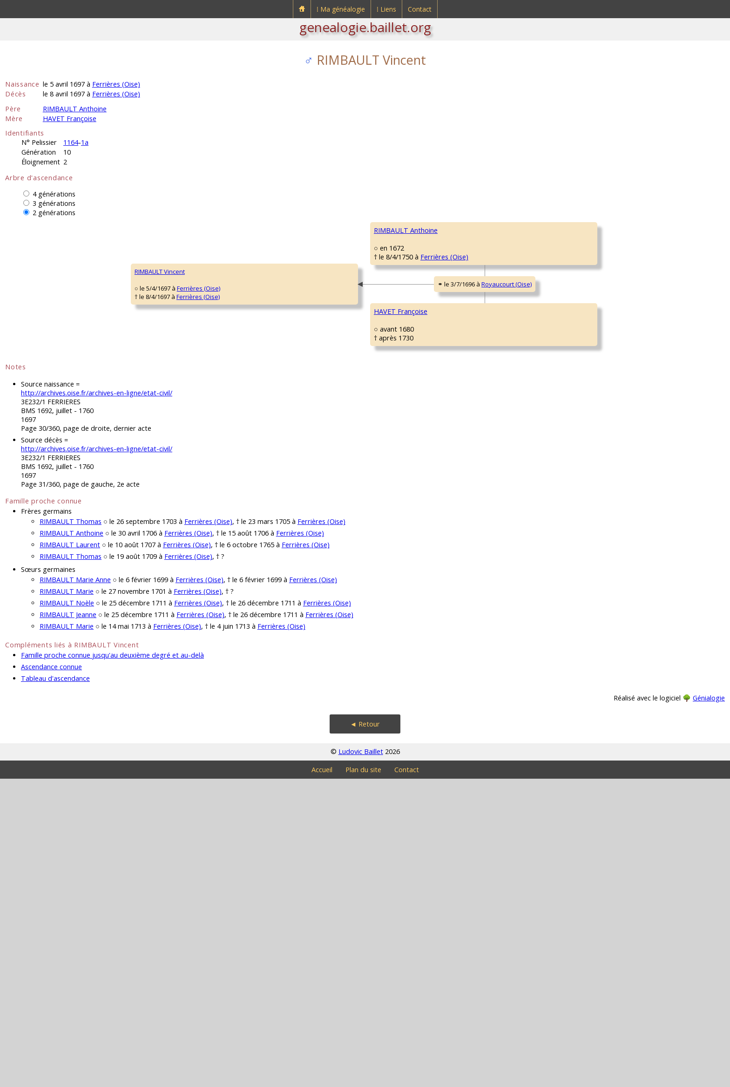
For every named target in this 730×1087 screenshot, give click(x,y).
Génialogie (709, 1006)
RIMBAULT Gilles (396, 258)
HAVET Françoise (69, 118)
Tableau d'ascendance (55, 986)
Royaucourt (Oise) (296, 440)
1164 (70, 142)
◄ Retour (365, 1032)
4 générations (54, 194)
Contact (420, 9)
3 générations (54, 203)
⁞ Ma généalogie (341, 9)
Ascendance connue (51, 975)
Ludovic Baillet (360, 1059)
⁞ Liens (386, 9)
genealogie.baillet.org (365, 27)
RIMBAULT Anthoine (75, 108)
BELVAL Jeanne (576, 509)
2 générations (54, 212)
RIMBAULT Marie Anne (75, 887)
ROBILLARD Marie (398, 593)
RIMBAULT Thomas (70, 829)
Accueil (321, 1077)
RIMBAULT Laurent (70, 853)
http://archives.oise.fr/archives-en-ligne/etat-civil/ (96, 701)
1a (84, 142)
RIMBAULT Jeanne (68, 922)
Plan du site (363, 1077)
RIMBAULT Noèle (67, 911)
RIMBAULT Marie (67, 899)
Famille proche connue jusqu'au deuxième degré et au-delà (112, 963)
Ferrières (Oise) (116, 84)
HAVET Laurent (394, 481)
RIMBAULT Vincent (36, 425)
